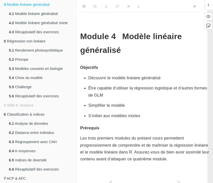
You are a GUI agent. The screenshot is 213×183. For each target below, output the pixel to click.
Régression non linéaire (25, 41)
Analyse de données (28, 123)
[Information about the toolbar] (138, 6)
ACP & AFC (15, 178)
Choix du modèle (25, 78)
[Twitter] (194, 6)
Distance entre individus (31, 133)
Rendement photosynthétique (36, 50)
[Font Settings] (106, 6)
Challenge (20, 87)
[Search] (95, 6)
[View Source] (128, 6)
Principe (18, 59)
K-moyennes (22, 151)
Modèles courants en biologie (36, 69)
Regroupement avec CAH (33, 142)
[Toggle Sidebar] (84, 6)
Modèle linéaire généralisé (27, 5)
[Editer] (117, 6)
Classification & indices (24, 114)
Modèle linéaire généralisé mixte (38, 23)
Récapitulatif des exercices (34, 32)
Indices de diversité (28, 160)
